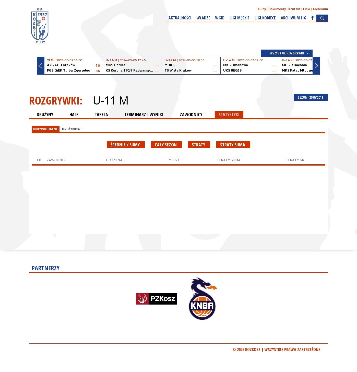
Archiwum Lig (293, 18)
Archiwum (320, 9)
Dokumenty (277, 9)
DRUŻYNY (45, 114)
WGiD (219, 18)
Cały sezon (166, 145)
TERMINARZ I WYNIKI (143, 114)
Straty (199, 145)
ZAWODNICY (191, 114)
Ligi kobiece (265, 18)
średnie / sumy (126, 145)
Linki (306, 9)
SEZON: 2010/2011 (311, 97)
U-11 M (110, 100)
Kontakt (294, 9)
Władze (203, 18)
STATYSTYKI (229, 114)
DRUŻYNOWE (72, 128)
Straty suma (233, 145)
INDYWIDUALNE (45, 128)
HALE (73, 114)
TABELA (101, 114)
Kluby (261, 9)
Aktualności (180, 18)
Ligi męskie (239, 18)
